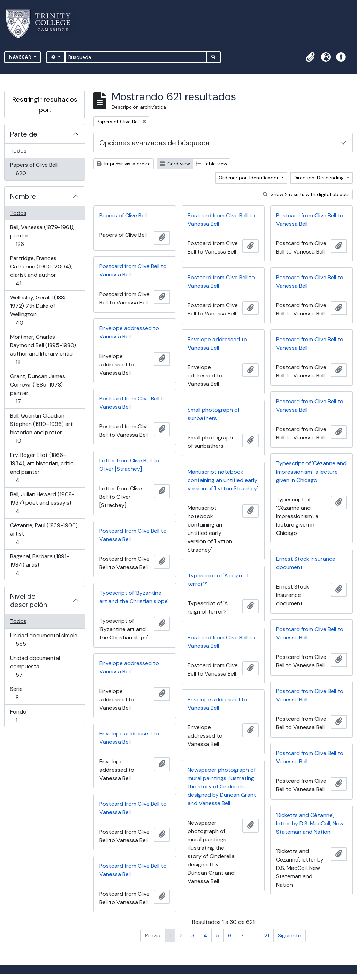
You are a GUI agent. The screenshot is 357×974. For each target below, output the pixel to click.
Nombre (23, 196)
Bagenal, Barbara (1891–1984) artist (40, 564)
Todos (18, 150)
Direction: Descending (319, 177)
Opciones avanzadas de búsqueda (154, 142)
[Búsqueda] (136, 57)
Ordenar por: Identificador (249, 177)
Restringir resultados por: (44, 104)
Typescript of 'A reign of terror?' (218, 579)
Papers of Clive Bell (34, 169)
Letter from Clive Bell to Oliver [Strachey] (129, 465)
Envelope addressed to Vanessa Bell (129, 332)
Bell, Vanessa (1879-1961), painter (42, 235)
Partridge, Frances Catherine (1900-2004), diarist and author (41, 271)
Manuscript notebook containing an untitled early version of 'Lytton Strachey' (223, 480)
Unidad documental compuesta (35, 666)
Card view (175, 164)
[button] (310, 57)
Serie (27, 693)
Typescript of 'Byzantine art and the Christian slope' (133, 597)
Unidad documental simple (43, 639)
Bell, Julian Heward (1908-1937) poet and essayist (42, 502)
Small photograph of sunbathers (214, 414)
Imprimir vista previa (124, 164)
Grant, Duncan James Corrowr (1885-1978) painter (37, 389)
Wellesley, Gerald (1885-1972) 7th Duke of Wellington (40, 310)
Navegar (21, 57)
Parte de (23, 134)
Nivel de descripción (28, 600)
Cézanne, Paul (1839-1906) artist (44, 533)
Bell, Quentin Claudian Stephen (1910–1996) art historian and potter (41, 428)
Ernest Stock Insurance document (305, 563)
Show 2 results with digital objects (306, 194)
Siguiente (289, 935)
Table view (211, 164)
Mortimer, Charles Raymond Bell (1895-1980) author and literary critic (43, 349)
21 (266, 935)
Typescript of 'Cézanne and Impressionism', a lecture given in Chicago (311, 472)
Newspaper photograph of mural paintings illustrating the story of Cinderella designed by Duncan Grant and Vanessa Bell (222, 786)
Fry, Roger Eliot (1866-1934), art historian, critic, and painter (42, 467)
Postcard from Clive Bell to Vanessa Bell (221, 219)
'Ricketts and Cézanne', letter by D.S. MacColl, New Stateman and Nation (309, 823)
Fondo (26, 715)
